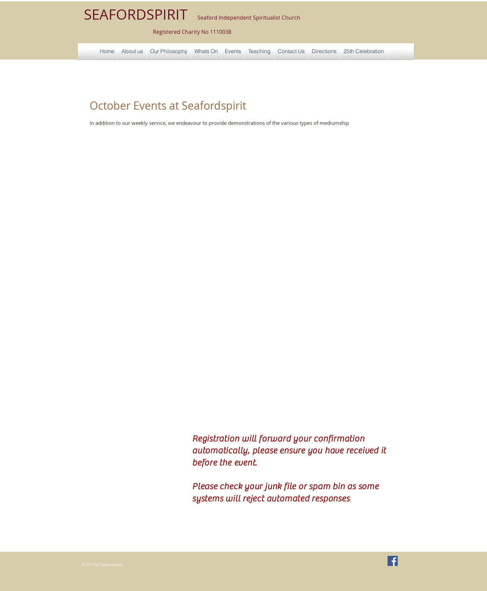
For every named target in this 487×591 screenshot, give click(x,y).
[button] (233, 51)
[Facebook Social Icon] (393, 561)
